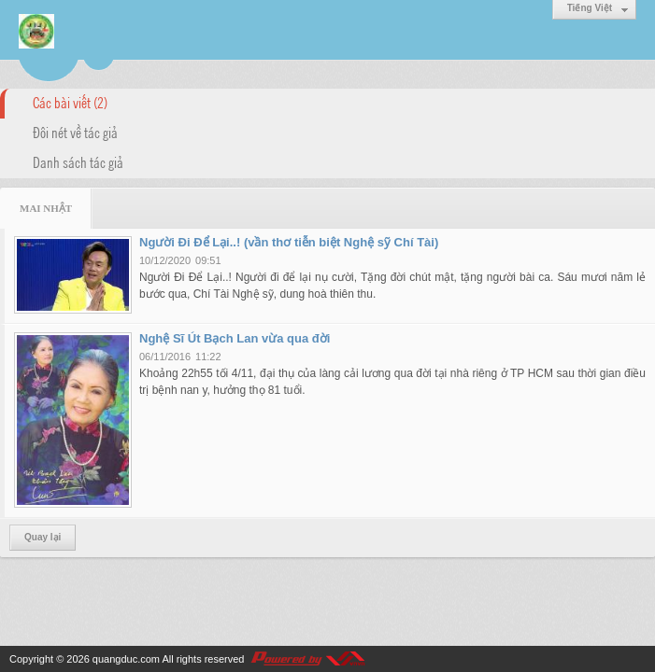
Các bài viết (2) (70, 101)
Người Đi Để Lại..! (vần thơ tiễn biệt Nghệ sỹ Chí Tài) (288, 242)
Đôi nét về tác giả (75, 131)
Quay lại (42, 537)
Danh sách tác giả (78, 161)
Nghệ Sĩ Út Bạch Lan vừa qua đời (234, 338)
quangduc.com (126, 659)
